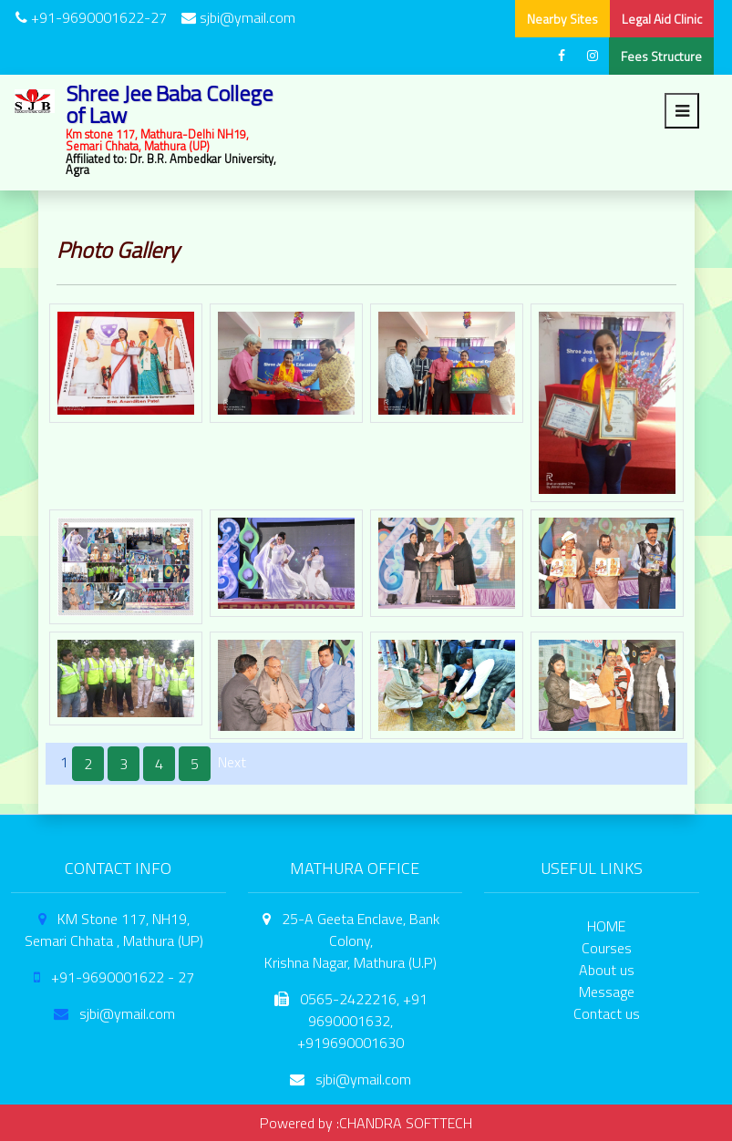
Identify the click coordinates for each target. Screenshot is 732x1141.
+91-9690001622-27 (96, 17)
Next (232, 762)
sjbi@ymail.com (238, 17)
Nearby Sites (562, 18)
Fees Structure (661, 56)
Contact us (606, 1013)
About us (606, 970)
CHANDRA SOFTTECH (405, 1123)
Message (606, 991)
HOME (606, 926)
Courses (607, 948)
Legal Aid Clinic (662, 18)
